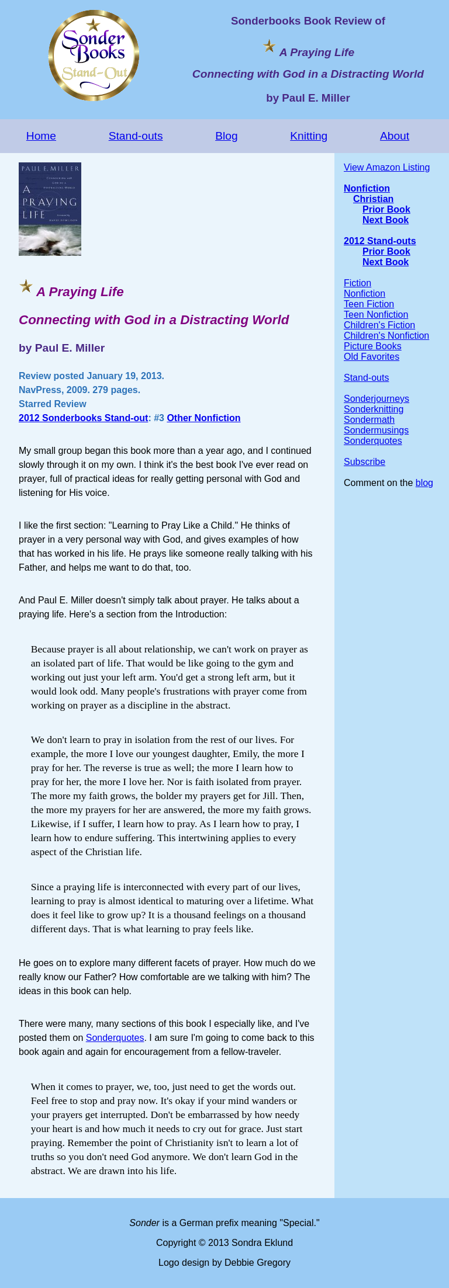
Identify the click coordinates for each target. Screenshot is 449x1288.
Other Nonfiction (203, 418)
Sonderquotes (115, 1038)
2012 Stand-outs (380, 241)
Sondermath (369, 420)
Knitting (308, 136)
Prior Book (386, 209)
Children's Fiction (379, 325)
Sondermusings (376, 430)
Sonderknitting (373, 409)
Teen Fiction (369, 304)
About (394, 136)
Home (41, 136)
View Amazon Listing (387, 167)
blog (424, 483)
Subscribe (364, 462)
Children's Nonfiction (386, 336)
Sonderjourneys (376, 399)
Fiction (357, 283)
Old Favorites (371, 357)
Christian (373, 199)
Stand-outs (136, 136)
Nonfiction (367, 188)
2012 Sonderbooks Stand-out (83, 418)
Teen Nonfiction (376, 315)
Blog (226, 136)
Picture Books (373, 346)
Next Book (385, 220)
